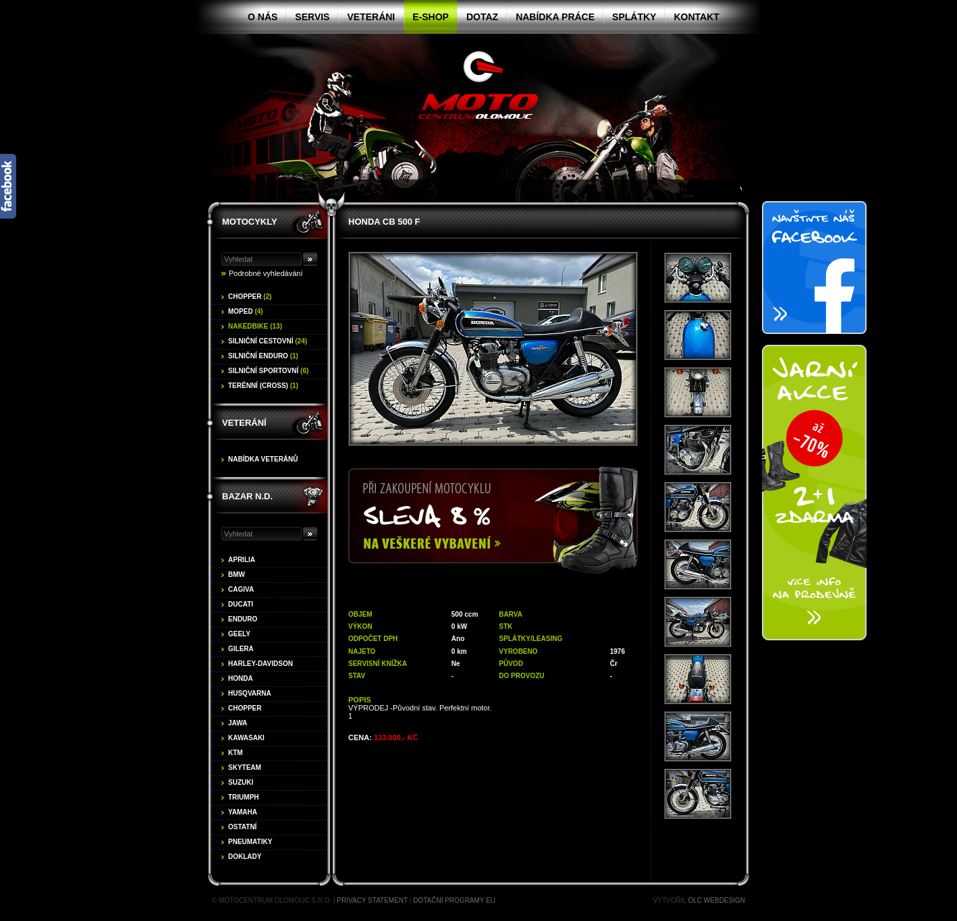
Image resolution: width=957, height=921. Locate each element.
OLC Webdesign (716, 900)
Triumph (243, 797)
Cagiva (241, 589)
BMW (236, 574)
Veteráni (371, 16)
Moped (245, 311)
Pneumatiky (250, 841)
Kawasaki (246, 738)
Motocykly (249, 222)
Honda (240, 678)
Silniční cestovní (267, 341)
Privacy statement (372, 900)
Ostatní (242, 827)
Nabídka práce (555, 16)
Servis (312, 16)
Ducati (240, 604)
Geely (239, 634)
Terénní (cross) (263, 385)
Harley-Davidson (260, 663)
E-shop (430, 16)
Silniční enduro (263, 356)
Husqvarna (249, 693)
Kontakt (696, 16)
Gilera (241, 648)
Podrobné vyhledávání (265, 273)
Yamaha (242, 812)
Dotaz (482, 16)
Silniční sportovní (268, 370)
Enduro (242, 619)
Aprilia (241, 559)
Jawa (237, 723)
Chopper (249, 296)
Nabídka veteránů (263, 459)
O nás (262, 16)
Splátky (634, 16)
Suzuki (240, 782)
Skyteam (244, 767)
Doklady (244, 856)
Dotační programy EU (454, 900)
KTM (235, 752)
